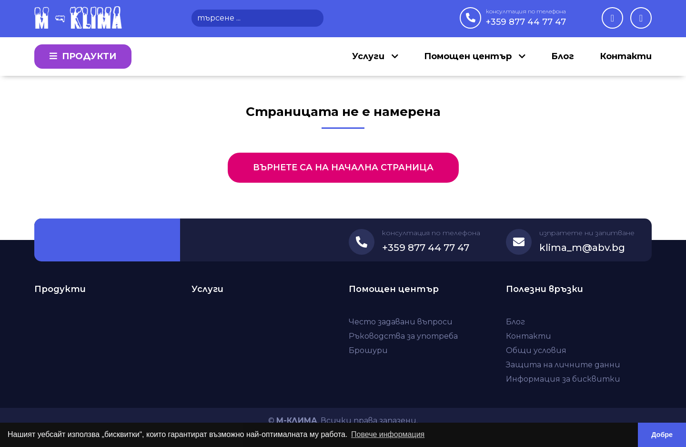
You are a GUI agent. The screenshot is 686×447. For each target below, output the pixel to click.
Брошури (368, 350)
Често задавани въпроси (401, 321)
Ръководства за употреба (403, 336)
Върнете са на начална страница (343, 167)
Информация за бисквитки (563, 379)
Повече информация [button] (387, 434)
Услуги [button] (369, 56)
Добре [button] (662, 434)
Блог (562, 56)
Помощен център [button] (469, 56)
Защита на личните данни (563, 364)
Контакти (626, 56)
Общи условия (536, 350)
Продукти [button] (83, 56)
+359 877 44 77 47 (526, 17)
